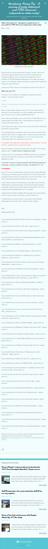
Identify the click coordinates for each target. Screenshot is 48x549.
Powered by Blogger (24, 542)
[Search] (45, 4)
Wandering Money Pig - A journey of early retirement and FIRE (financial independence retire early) (24, 8)
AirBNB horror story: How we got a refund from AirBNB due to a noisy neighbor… (22, 492)
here (6, 222)
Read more (42, 485)
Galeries (28, 545)
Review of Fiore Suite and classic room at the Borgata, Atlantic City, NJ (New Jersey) (19, 516)
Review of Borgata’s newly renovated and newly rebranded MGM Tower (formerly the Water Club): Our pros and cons (21, 468)
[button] (45, 23)
